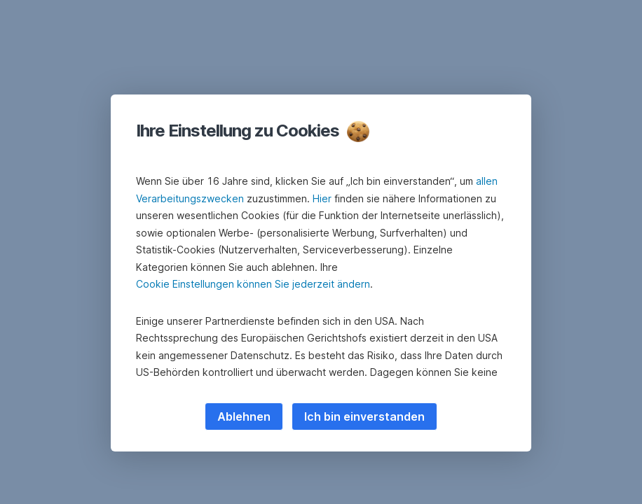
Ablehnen (244, 417)
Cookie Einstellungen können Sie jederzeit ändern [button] (253, 284)
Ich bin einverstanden (364, 417)
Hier (322, 198)
